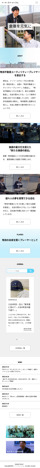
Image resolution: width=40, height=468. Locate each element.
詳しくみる (20, 116)
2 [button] (20, 339)
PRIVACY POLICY (19, 464)
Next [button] (36, 295)
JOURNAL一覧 (20, 348)
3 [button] (23, 339)
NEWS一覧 (20, 415)
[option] (20, 15)
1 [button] (17, 339)
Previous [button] (3, 295)
